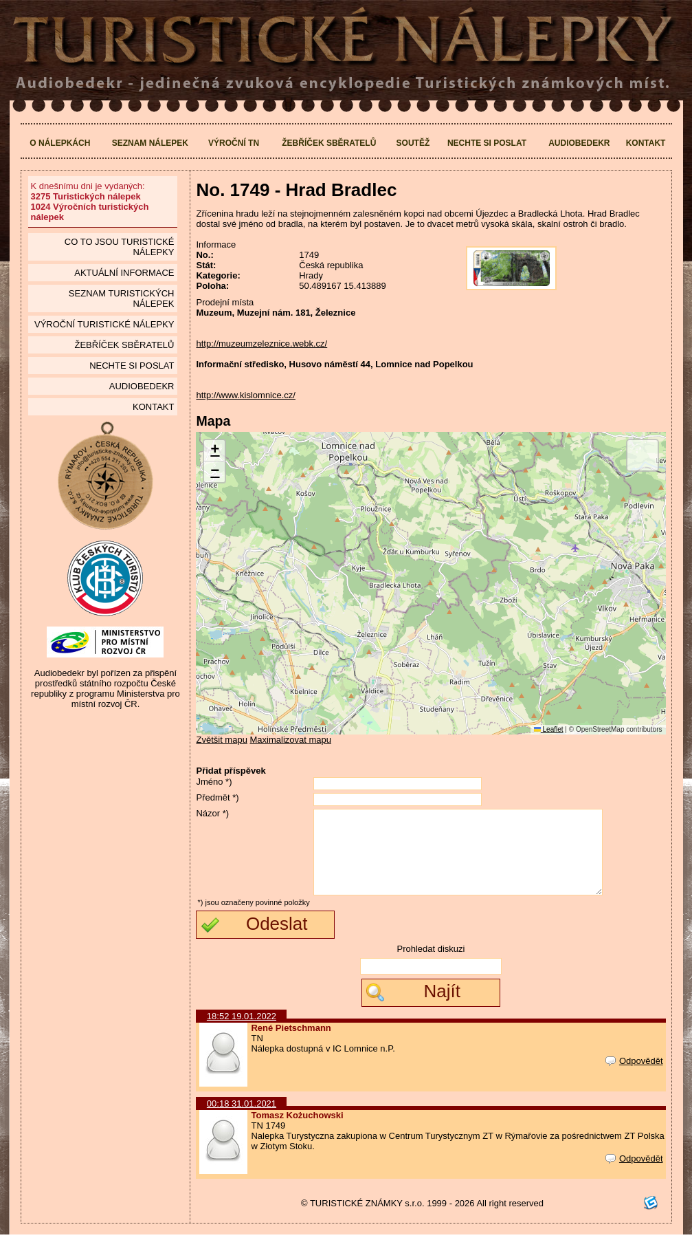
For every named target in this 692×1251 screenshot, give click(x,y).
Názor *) (212, 813)
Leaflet (548, 729)
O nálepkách (60, 143)
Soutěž (413, 143)
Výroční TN (233, 143)
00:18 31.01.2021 (241, 1120)
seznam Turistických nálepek (122, 298)
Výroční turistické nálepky (104, 324)
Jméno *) (214, 781)
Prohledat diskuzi (431, 965)
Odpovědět (634, 1077)
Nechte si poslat (486, 143)
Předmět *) (217, 797)
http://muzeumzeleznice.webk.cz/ (261, 343)
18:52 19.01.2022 (241, 1032)
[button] (214, 450)
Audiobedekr (579, 143)
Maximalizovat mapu (291, 740)
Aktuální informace (124, 273)
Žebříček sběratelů (329, 143)
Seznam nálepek (150, 143)
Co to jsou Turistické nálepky (120, 247)
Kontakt (646, 143)
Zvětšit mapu (221, 740)
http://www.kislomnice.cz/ (245, 395)
